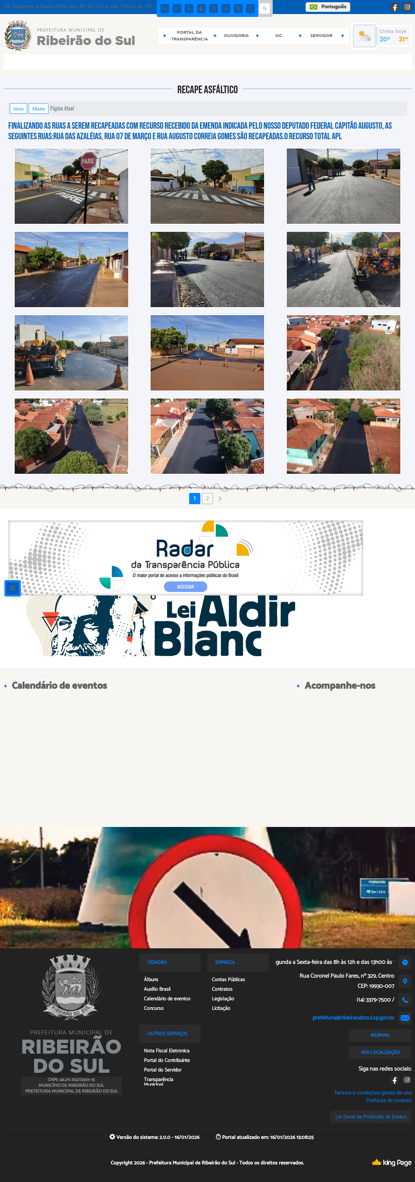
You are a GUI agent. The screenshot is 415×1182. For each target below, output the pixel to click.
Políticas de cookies (388, 1100)
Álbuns (38, 108)
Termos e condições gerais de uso (372, 1093)
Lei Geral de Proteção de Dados (371, 1117)
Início (18, 108)
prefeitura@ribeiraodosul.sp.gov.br (353, 1018)
